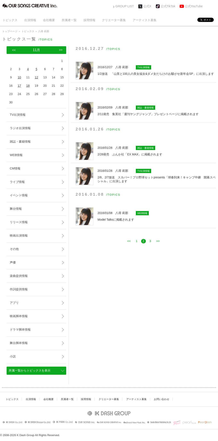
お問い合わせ (161, 399)
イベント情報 (19, 195)
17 (19, 85)
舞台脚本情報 (19, 343)
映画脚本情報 (19, 316)
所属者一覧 (69, 20)
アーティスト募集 (144, 20)
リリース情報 (19, 222)
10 (19, 77)
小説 (13, 356)
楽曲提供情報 (19, 276)
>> (157, 241)
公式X (147, 6)
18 (28, 85)
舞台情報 (16, 208)
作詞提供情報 (19, 289)
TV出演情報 (18, 114)
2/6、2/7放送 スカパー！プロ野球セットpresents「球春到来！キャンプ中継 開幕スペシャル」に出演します (157, 176)
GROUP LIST (124, 6)
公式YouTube (194, 6)
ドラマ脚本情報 (20, 329)
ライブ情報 (17, 182)
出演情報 (30, 20)
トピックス (10, 20)
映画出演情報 (19, 235)
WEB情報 (16, 155)
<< (129, 241)
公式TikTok (168, 6)
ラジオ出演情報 (20, 128)
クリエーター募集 (114, 20)
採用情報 (89, 20)
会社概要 (49, 20)
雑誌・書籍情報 (20, 141)
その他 (14, 249)
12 (36, 77)
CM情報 (15, 168)
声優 (13, 262)
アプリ (14, 302)
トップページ (9, 31)
